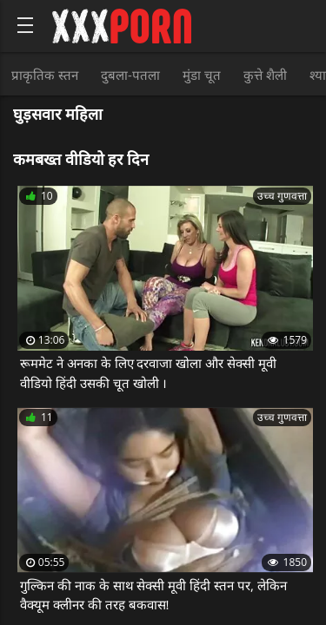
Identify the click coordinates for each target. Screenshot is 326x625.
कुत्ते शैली (265, 74)
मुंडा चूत (202, 74)
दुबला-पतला (130, 74)
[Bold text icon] (25, 25)
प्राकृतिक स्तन (44, 74)
